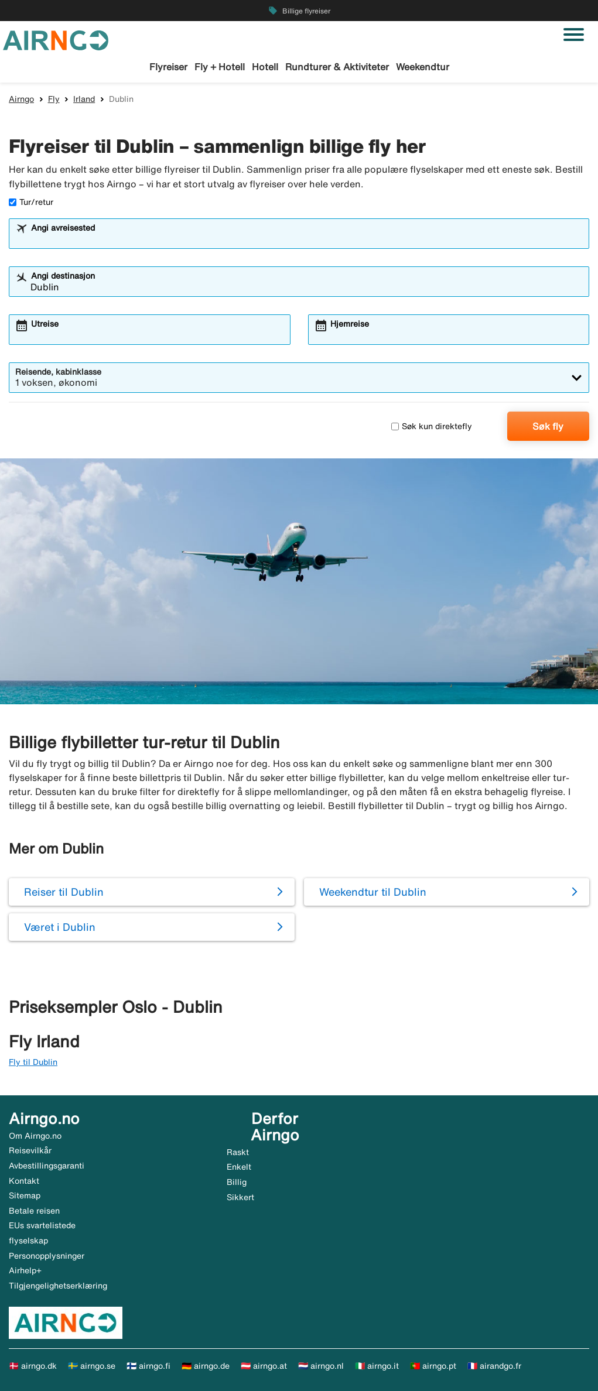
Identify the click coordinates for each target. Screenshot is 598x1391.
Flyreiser (168, 66)
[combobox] (306, 239)
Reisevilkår (30, 1150)
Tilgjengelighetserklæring (58, 1286)
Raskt (238, 1152)
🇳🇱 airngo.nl (321, 1366)
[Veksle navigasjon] (573, 34)
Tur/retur (31, 202)
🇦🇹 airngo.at (264, 1366)
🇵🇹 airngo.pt (433, 1366)
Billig (237, 1182)
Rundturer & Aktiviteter (337, 66)
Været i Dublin (59, 926)
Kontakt (24, 1181)
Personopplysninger (46, 1256)
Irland (84, 99)
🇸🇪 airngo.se (91, 1366)
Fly (54, 99)
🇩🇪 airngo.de (206, 1366)
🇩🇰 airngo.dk (33, 1366)
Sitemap (24, 1195)
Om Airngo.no (35, 1136)
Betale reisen (34, 1211)
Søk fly (547, 426)
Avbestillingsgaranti (46, 1166)
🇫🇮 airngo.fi (148, 1366)
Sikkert (240, 1197)
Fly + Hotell (219, 66)
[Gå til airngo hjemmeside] (55, 39)
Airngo (21, 99)
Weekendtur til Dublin (372, 891)
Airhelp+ (25, 1270)
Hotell (265, 66)
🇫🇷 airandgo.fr (494, 1366)
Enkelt (239, 1167)
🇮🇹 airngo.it (377, 1366)
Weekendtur (422, 66)
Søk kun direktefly (431, 426)
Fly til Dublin (33, 1062)
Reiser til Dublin (64, 891)
